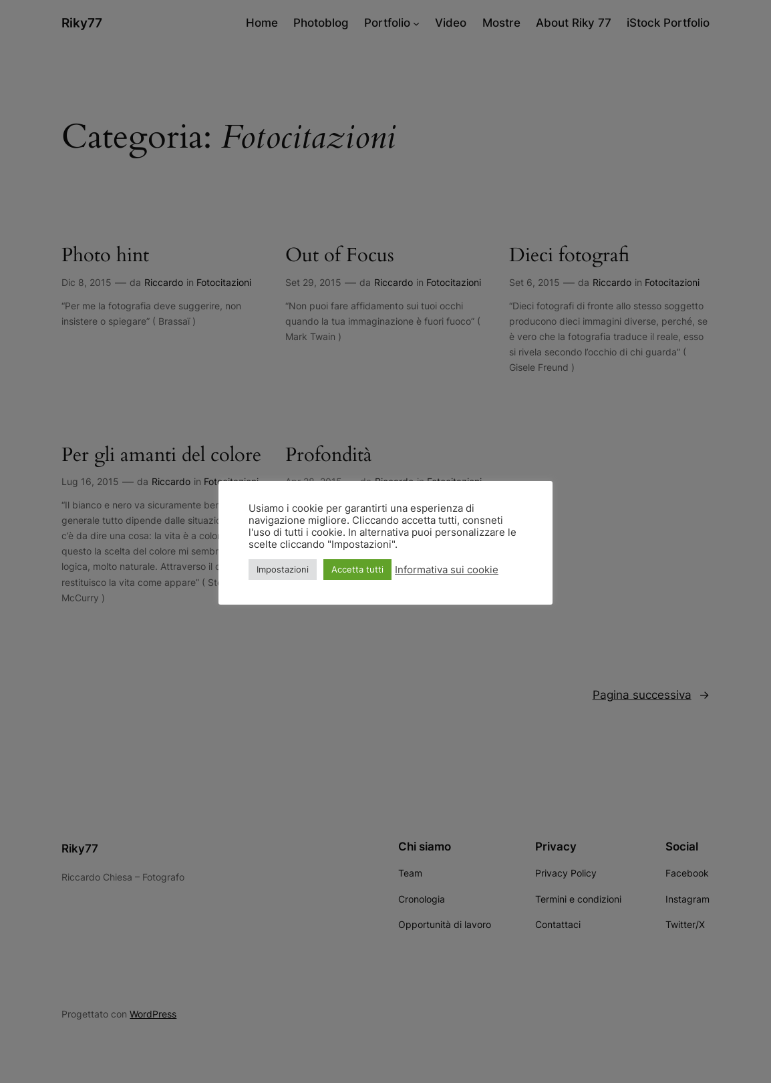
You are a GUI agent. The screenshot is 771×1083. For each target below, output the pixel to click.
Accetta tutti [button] (357, 569)
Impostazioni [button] (283, 569)
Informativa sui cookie (446, 570)
